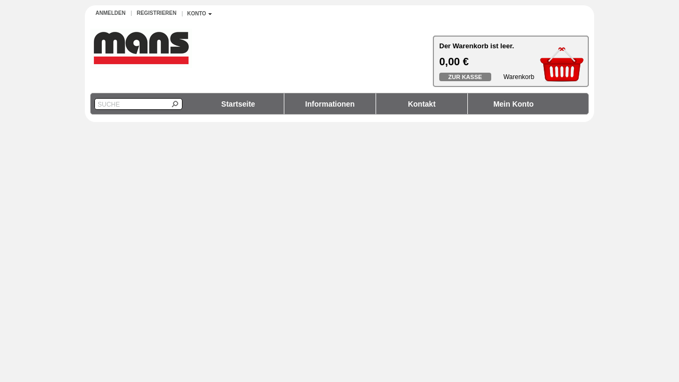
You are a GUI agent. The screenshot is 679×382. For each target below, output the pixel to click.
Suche (109, 104)
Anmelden (110, 13)
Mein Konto (513, 104)
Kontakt (422, 104)
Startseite (238, 104)
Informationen (329, 104)
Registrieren (157, 13)
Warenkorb (518, 77)
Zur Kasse (465, 77)
